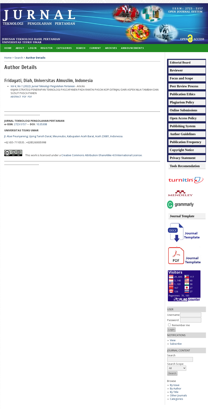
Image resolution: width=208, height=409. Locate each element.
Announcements (132, 47)
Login (32, 47)
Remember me (181, 325)
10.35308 (41, 124)
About (20, 47)
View (172, 340)
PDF (24, 96)
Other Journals (178, 395)
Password (173, 320)
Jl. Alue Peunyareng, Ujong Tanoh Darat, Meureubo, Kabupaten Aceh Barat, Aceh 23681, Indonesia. (63, 136)
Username (173, 315)
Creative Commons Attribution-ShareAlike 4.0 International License (101, 155)
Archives (111, 47)
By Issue (174, 385)
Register (46, 47)
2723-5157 (20, 124)
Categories (176, 399)
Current (95, 47)
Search (80, 47)
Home (8, 47)
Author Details (35, 57)
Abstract (16, 96)
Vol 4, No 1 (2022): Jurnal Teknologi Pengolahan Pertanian (43, 86)
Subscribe (176, 343)
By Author (175, 388)
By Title (174, 392)
